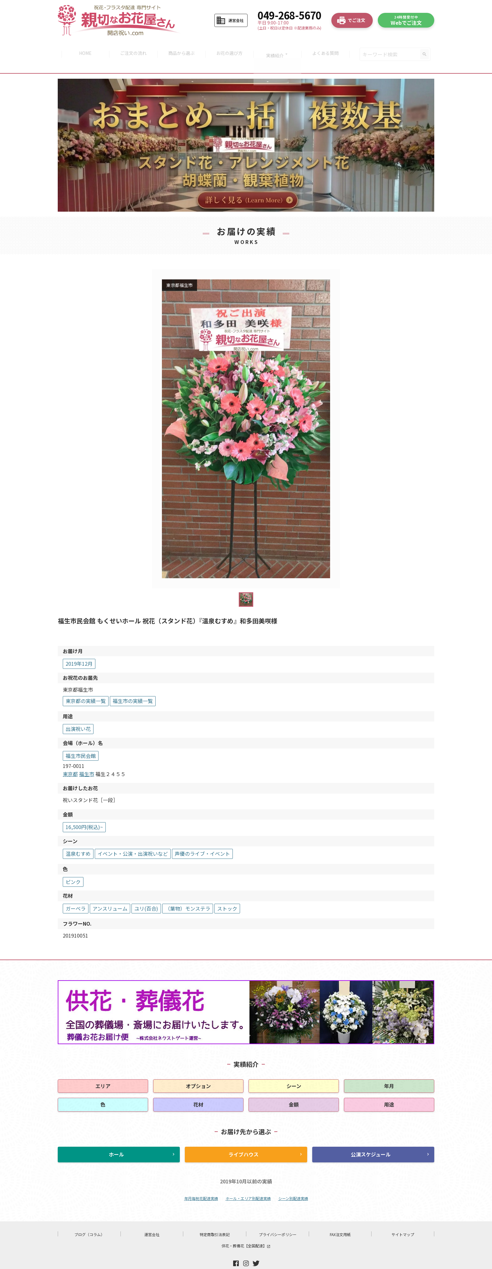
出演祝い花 (78, 714)
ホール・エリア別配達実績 (248, 1184)
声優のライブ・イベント (202, 839)
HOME (82, 47)
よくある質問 (328, 47)
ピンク (73, 867)
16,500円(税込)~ (84, 812)
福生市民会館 (81, 741)
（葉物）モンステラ (187, 894)
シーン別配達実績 (293, 1184)
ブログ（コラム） (89, 1220)
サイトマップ (403, 1220)
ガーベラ (76, 894)
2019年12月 (79, 649)
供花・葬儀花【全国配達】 (246, 1231)
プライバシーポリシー (278, 1220)
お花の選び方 (230, 47)
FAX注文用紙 (340, 1220)
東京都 (70, 759)
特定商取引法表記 (215, 1220)
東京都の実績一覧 (86, 686)
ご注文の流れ (131, 47)
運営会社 (151, 1220)
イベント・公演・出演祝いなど (133, 839)
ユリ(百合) (146, 894)
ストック (227, 894)
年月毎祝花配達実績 (201, 1184)
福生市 (86, 759)
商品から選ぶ (181, 47)
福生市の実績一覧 (133, 686)
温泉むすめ (78, 839)
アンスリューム (110, 894)
